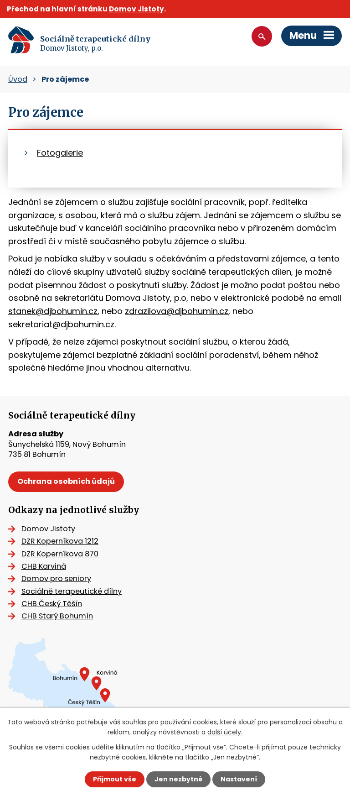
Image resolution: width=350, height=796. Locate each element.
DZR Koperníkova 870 (59, 554)
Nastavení (239, 779)
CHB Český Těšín (51, 603)
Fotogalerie (60, 152)
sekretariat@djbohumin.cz (61, 324)
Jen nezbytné (178, 779)
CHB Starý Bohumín (57, 616)
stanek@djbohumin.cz (53, 311)
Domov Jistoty (136, 9)
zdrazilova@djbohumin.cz (176, 311)
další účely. (224, 732)
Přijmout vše (114, 779)
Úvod (17, 79)
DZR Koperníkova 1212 (59, 541)
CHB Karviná (43, 566)
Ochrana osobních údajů (66, 481)
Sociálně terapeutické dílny (71, 591)
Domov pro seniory (56, 578)
